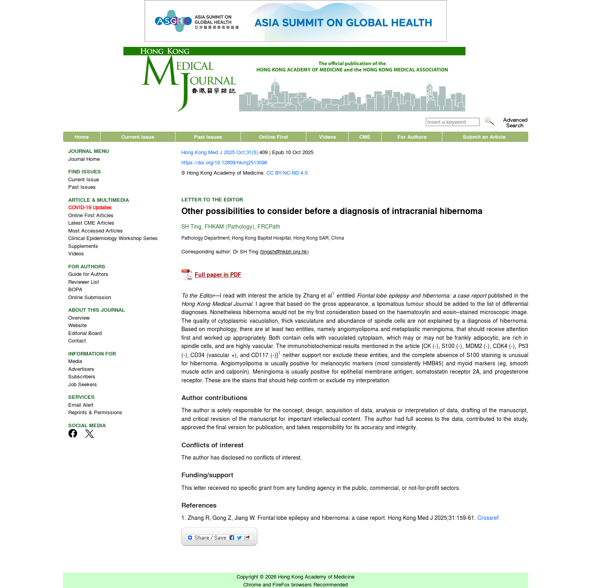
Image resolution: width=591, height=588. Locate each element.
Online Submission (89, 297)
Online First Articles (91, 215)
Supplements (83, 245)
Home (82, 136)
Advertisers (81, 368)
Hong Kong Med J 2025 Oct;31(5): (220, 152)
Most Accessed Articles (95, 230)
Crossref (488, 517)
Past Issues (208, 136)
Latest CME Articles (91, 222)
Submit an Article (484, 136)
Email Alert (80, 404)
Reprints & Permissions (95, 412)
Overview (78, 317)
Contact (77, 340)
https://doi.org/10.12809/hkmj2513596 (224, 162)
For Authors (412, 136)
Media (75, 361)
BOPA (75, 289)
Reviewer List (83, 281)
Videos (327, 136)
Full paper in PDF (218, 274)
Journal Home (84, 158)
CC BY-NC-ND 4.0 (287, 172)
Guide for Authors (88, 273)
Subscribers (81, 376)
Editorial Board (85, 333)
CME (365, 136)
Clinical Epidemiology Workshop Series (113, 238)
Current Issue (137, 136)
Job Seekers (82, 384)
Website (77, 325)
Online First (273, 136)
